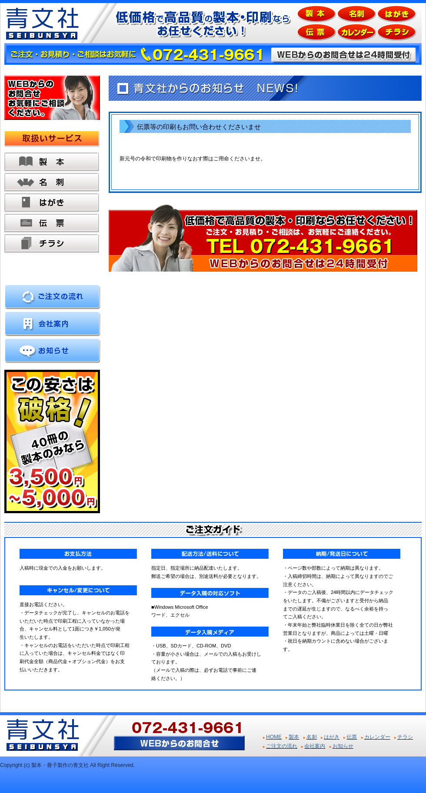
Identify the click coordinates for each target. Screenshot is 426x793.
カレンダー (377, 737)
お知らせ (343, 746)
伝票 (51, 223)
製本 (51, 162)
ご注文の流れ (281, 746)
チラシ (51, 244)
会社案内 (314, 746)
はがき (51, 203)
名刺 (51, 183)
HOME (274, 737)
